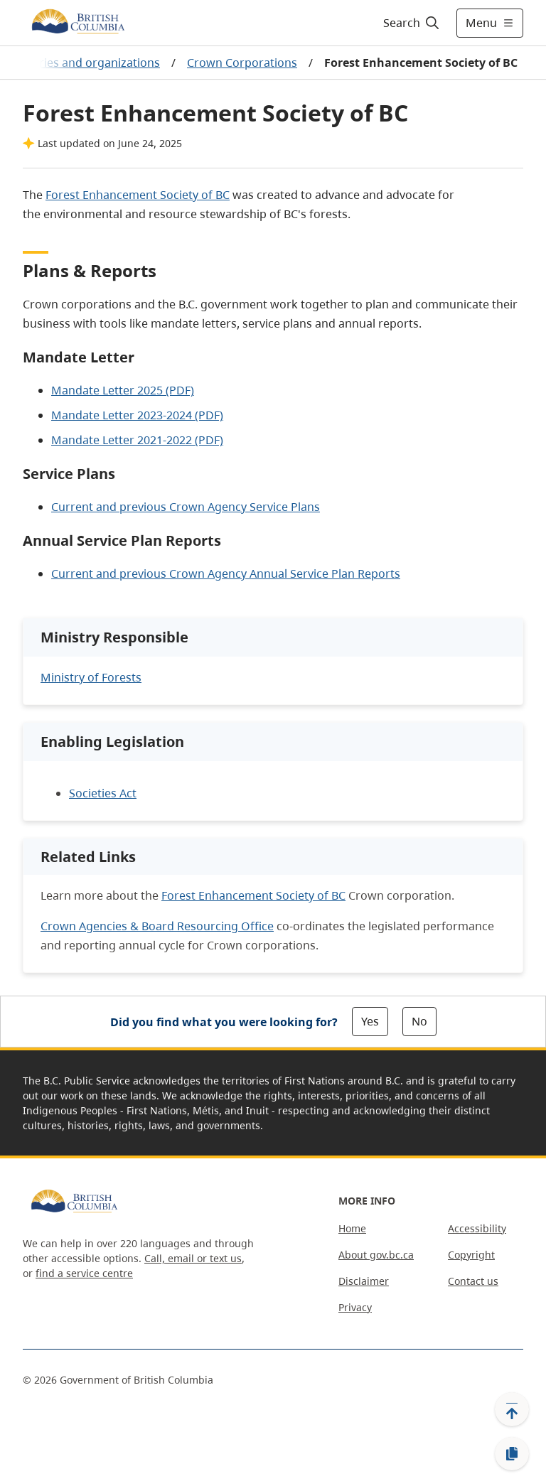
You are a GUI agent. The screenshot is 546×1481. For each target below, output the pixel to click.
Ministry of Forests (91, 677)
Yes (370, 1021)
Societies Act (102, 793)
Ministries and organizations (83, 62)
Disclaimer (363, 1281)
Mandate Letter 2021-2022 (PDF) (137, 440)
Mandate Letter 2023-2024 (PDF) (137, 415)
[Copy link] (512, 1454)
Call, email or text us (193, 1258)
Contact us (473, 1281)
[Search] (412, 23)
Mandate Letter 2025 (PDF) (122, 390)
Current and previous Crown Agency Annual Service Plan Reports (225, 573)
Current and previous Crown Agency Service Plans (185, 507)
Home (352, 1228)
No (419, 1021)
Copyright (471, 1254)
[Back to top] (512, 1409)
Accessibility (477, 1228)
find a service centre (84, 1273)
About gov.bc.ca (376, 1254)
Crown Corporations (242, 62)
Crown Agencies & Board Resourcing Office (157, 926)
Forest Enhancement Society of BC (138, 195)
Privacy (355, 1307)
